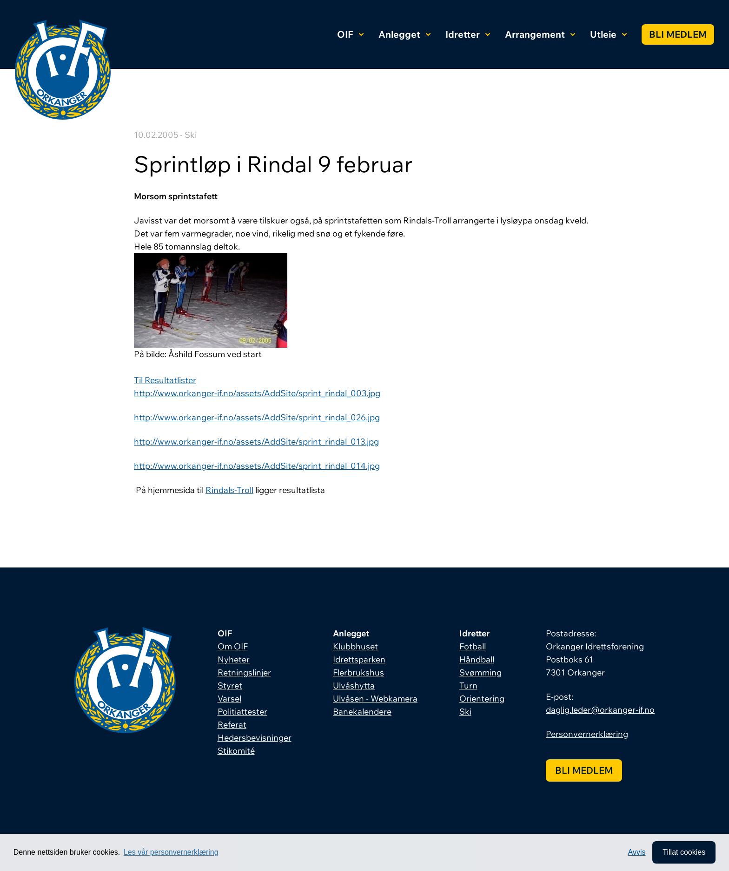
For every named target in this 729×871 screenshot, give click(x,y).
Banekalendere (362, 711)
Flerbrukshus (358, 672)
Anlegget (404, 34)
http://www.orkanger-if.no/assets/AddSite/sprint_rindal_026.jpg (257, 417)
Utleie (608, 34)
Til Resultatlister (165, 380)
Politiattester (242, 711)
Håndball (476, 659)
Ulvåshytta (354, 685)
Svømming (480, 672)
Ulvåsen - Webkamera (375, 698)
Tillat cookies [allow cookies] (684, 852)
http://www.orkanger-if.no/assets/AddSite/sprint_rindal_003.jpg (257, 393)
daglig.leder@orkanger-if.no (600, 709)
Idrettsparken (359, 659)
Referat (232, 724)
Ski (465, 711)
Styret (230, 685)
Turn (468, 685)
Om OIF (233, 646)
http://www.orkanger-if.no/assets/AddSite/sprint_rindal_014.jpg (257, 465)
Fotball (472, 646)
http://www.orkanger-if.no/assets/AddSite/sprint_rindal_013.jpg (256, 441)
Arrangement (540, 34)
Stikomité (236, 750)
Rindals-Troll (229, 490)
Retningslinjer (244, 672)
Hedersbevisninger (255, 737)
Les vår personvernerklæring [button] (171, 852)
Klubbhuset (355, 646)
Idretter (467, 34)
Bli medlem (678, 34)
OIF (350, 34)
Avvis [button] (637, 852)
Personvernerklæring (587, 734)
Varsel (229, 698)
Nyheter (234, 659)
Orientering (481, 698)
